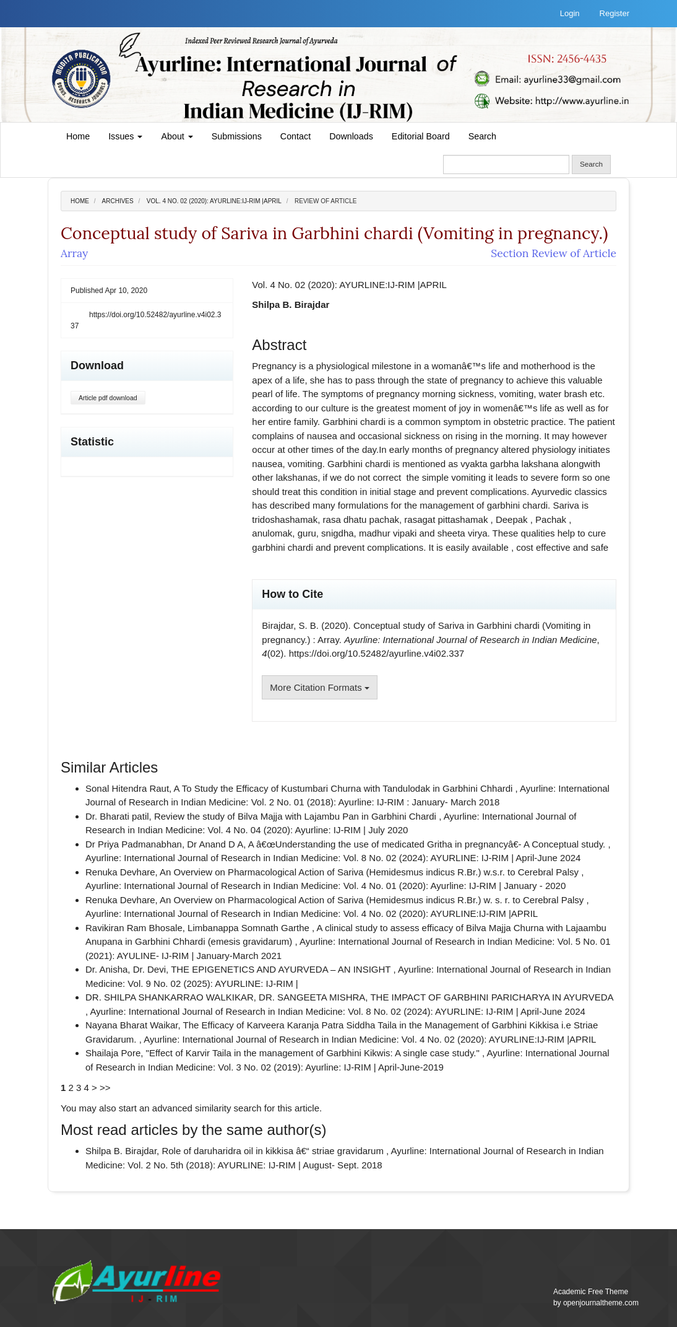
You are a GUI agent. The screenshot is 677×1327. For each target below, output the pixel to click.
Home (78, 136)
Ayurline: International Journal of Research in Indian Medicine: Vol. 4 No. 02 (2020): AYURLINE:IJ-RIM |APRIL (311, 913)
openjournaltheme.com (601, 1303)
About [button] (176, 136)
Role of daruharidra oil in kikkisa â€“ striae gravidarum (274, 1150)
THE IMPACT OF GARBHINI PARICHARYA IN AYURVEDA (491, 997)
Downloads (351, 136)
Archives (118, 201)
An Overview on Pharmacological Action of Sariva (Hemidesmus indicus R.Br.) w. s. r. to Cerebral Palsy (373, 900)
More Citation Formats (319, 687)
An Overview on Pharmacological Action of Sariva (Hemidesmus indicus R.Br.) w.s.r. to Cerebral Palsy (370, 872)
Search (482, 136)
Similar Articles (109, 767)
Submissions (237, 136)
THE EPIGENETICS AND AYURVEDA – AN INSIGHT (282, 969)
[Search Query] (506, 164)
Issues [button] (125, 136)
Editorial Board (421, 136)
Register (614, 13)
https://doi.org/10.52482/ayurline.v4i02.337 (146, 320)
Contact (295, 136)
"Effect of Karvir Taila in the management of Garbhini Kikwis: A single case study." (314, 1053)
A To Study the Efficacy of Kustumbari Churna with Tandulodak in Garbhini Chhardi (344, 788)
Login (570, 13)
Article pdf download (108, 397)
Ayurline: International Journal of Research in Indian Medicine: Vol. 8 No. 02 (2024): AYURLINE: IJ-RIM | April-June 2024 (332, 857)
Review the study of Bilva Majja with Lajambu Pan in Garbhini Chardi (296, 816)
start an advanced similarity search (190, 1108)
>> (105, 1087)
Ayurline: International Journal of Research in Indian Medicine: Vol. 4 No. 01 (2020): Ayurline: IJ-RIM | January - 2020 (325, 885)
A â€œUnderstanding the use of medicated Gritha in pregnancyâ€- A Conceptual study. (428, 844)
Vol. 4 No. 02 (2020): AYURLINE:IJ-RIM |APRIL (214, 201)
